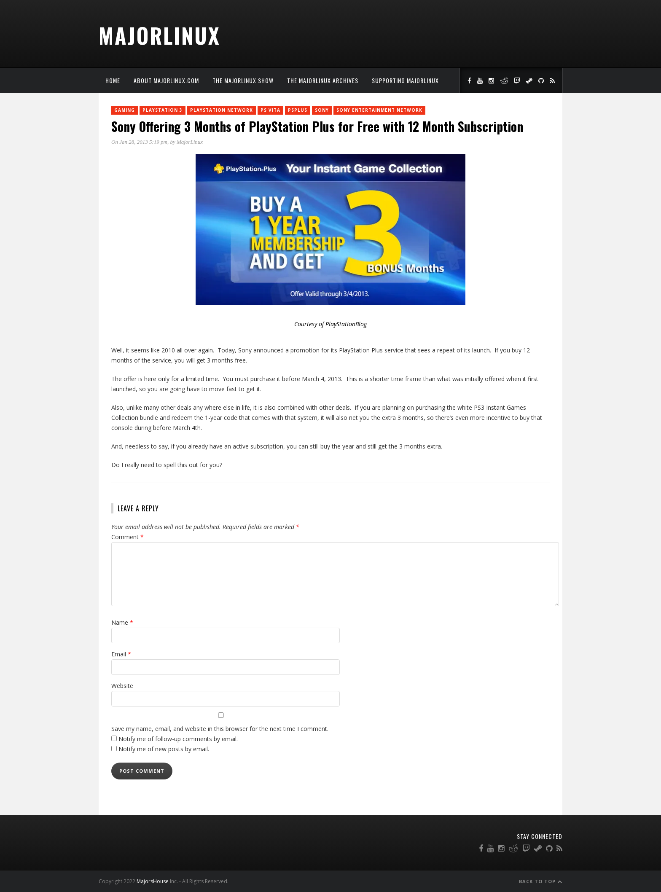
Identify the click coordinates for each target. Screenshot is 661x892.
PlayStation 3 (162, 110)
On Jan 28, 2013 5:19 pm (139, 142)
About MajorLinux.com (166, 80)
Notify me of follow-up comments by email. (178, 739)
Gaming (124, 110)
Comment (127, 537)
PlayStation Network (221, 110)
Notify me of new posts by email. (163, 749)
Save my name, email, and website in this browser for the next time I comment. (219, 729)
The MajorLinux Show (243, 80)
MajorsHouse (153, 881)
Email (121, 654)
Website (122, 686)
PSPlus (297, 110)
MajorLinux (159, 35)
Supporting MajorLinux (405, 80)
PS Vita (270, 110)
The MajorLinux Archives (322, 80)
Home (112, 80)
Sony (322, 110)
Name (122, 622)
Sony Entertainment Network (379, 110)
